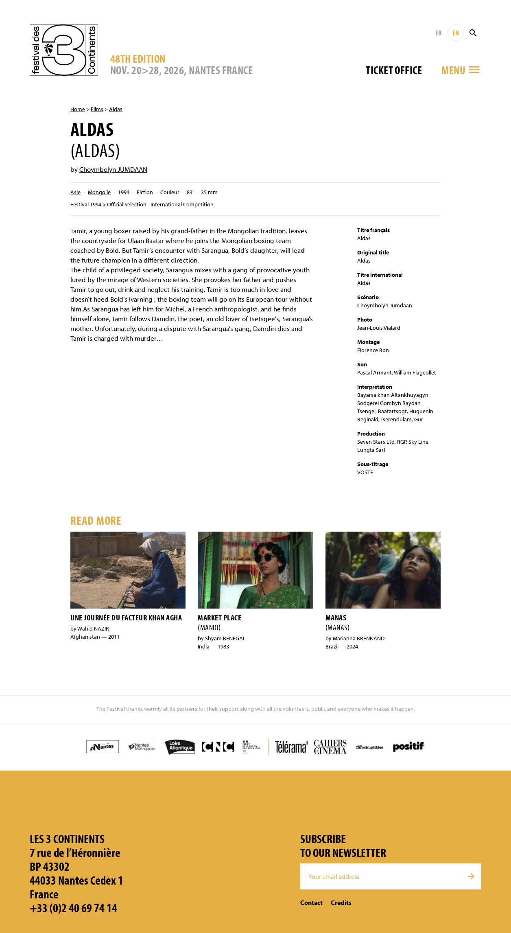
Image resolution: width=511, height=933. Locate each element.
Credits (341, 902)
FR (438, 32)
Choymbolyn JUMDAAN (113, 169)
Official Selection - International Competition (160, 204)
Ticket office (394, 70)
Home (77, 109)
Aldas (115, 109)
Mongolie (99, 192)
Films (97, 109)
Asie (75, 192)
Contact (311, 902)
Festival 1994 (85, 204)
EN (455, 32)
